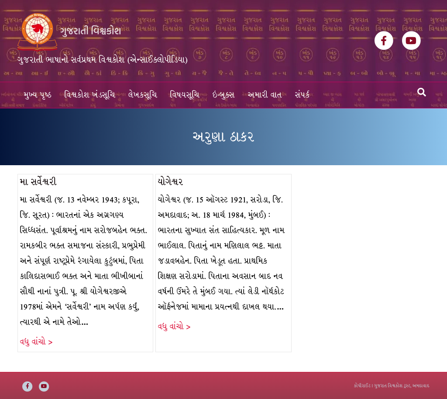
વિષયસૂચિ (184, 95)
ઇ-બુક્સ (224, 95)
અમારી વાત (265, 95)
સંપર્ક (302, 95)
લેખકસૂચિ (142, 95)
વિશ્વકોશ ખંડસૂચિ (90, 95)
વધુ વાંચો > (36, 342)
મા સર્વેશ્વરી (38, 182)
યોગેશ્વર (170, 182)
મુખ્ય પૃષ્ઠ (38, 95)
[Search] (422, 92)
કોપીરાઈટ (362, 385)
